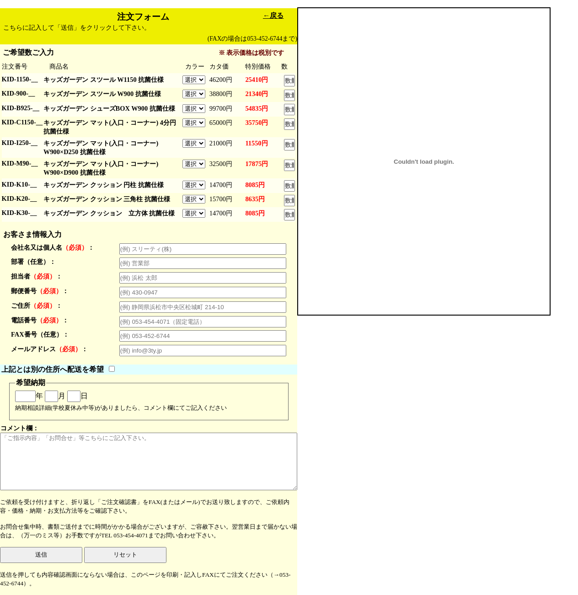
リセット (125, 554)
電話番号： (40, 320)
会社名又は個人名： (52, 247)
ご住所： (36, 305)
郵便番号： (40, 291)
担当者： (36, 276)
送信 (41, 554)
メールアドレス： (49, 349)
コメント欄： (148, 457)
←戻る (273, 15)
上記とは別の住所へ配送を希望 (52, 369)
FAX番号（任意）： (40, 334)
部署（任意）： (33, 261)
